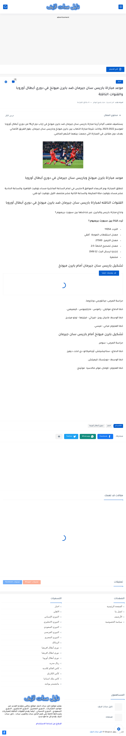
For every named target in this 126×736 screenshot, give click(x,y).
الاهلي (56, 611)
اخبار (119, 82)
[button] (105, 436)
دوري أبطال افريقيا (50, 647)
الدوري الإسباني (51, 616)
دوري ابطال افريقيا (50, 653)
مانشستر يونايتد (52, 683)
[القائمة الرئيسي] (120, 7)
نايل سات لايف (96, 732)
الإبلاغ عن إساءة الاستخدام (49, 724)
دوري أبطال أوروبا (96, 426)
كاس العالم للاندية (51, 668)
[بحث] (5, 7)
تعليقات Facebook (12, 582)
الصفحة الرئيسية (114, 606)
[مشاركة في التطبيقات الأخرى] (59, 436)
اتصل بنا (118, 611)
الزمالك (55, 642)
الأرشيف (118, 616)
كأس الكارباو (53, 673)
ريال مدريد (54, 663)
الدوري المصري (52, 637)
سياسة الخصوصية (113, 622)
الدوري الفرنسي (51, 632)
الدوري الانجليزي (51, 622)
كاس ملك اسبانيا (51, 678)
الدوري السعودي (51, 627)
